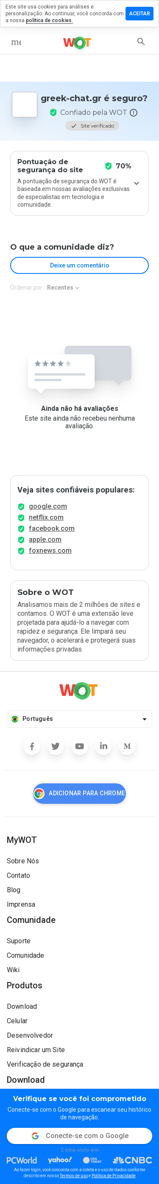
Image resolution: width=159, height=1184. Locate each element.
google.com (48, 506)
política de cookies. (49, 20)
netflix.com (46, 517)
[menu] (16, 41)
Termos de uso (74, 1175)
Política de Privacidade (114, 1175)
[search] (141, 41)
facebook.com (52, 528)
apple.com (45, 539)
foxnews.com (50, 550)
